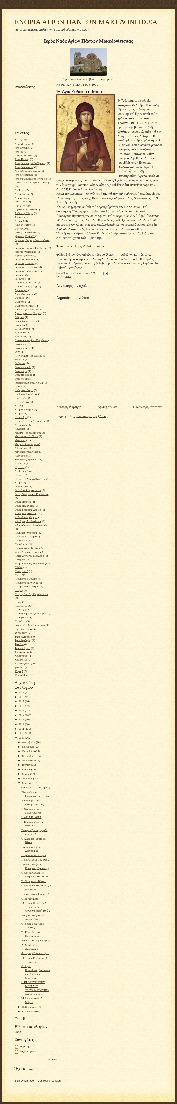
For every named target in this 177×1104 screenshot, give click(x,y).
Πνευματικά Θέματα (26, 578)
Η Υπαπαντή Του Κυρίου (28, 355)
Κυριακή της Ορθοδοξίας (35, 940)
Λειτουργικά (21, 424)
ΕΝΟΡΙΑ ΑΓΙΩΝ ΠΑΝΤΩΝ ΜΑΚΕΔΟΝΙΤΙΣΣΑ (86, 22)
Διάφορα (19, 297)
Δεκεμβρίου (29, 742)
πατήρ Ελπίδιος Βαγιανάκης (30, 563)
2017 (22, 701)
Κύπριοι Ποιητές (24, 409)
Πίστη (18, 575)
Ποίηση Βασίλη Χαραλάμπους (31, 594)
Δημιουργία (21, 290)
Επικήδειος (21, 336)
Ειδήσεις (19, 317)
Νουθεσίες (20, 470)
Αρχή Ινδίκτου (23, 224)
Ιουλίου (26, 764)
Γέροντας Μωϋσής (25, 259)
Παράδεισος (21, 544)
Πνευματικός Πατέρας (27, 586)
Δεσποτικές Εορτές (25, 286)
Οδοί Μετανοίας (30, 898)
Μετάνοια (20, 440)
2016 (22, 705)
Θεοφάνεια (21, 378)
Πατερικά (20, 559)
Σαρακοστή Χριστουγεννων (30, 624)
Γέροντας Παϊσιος (25, 263)
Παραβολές (21, 540)
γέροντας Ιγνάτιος (24, 255)
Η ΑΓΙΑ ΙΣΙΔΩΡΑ (31, 817)
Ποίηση (19, 590)
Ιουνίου (26, 769)
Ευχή (17, 351)
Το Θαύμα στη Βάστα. (33, 881)
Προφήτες (20, 621)
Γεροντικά (20, 278)
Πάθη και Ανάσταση (26, 532)
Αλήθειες (20, 189)
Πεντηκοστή (21, 571)
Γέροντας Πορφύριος (26, 266)
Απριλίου (27, 778)
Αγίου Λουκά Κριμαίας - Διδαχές (33, 182)
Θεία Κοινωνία (23, 367)
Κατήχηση (20, 397)
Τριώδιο (19, 644)
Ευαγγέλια (20, 343)
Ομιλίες (19, 474)
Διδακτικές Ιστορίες (25, 305)
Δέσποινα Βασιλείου (26, 282)
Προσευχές (21, 605)
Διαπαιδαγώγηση (24, 294)
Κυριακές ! (21, 417)
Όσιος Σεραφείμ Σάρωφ (28, 509)
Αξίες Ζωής (21, 205)
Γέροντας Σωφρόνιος (26, 270)
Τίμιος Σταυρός (23, 636)
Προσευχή (20, 609)
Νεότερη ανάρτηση (68, 407)
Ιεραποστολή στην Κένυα (29, 382)
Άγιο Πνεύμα (22, 147)
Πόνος (18, 601)
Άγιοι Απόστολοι (24, 155)
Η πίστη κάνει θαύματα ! (35, 893)
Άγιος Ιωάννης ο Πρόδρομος (30, 163)
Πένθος (19, 567)
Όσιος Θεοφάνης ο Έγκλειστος (32, 494)
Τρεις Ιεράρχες (23, 640)
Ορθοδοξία (21, 486)
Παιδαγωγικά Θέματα (26, 536)
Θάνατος (19, 359)
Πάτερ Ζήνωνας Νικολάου (29, 555)
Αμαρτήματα (22, 193)
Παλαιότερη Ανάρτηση (147, 407)
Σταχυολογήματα (24, 628)
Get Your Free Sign (49, 1080)
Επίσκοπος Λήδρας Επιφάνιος (31, 340)
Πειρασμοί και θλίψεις (33, 855)
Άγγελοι (19, 140)
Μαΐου (26, 773)
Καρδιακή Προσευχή (26, 393)
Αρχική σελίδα (107, 407)
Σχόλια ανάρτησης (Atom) (91, 416)
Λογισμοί (20, 428)
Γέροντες (20, 274)
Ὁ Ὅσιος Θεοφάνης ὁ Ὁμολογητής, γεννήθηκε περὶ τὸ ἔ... (35, 907)
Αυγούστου (28, 760)
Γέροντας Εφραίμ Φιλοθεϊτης (31, 247)
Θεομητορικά (22, 374)
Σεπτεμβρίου (29, 755)
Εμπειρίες (20, 324)
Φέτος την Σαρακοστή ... (35, 953)
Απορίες (19, 217)
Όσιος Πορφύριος (24, 505)
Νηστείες (20, 467)
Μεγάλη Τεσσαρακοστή (28, 432)
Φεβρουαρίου (30, 1006)
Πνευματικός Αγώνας (26, 582)
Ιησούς (18, 386)
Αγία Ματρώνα (23, 143)
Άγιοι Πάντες (22, 159)
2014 (22, 715)
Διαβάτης (24, 1046)
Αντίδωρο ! (21, 201)
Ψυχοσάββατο (22, 674)
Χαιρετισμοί (21, 655)
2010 (22, 732)
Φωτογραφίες (22, 651)
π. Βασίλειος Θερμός (26, 517)
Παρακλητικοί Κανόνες (27, 547)
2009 (22, 737)
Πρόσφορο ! (21, 617)
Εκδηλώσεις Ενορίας (26, 320)
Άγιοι (17, 151)
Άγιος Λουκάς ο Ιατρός (27, 170)
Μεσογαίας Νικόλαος (26, 436)
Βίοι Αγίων (21, 228)
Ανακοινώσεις (22, 197)
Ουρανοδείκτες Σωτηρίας (35, 787)
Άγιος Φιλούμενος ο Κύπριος (31, 178)
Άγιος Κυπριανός (24, 167)
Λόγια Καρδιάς (27, 1051)
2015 (22, 710)
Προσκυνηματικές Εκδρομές (30, 613)
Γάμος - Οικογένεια (25, 232)
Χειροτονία (21, 659)
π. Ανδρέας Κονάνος (26, 513)
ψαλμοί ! (19, 667)
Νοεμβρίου (28, 746)
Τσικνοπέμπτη (22, 648)
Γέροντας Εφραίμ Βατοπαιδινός (32, 240)
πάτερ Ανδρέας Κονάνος (28, 551)
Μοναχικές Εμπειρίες (26, 459)
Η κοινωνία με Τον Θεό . (35, 859)
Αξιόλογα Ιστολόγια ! (26, 209)
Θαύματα (20, 363)
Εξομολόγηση (22, 328)
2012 (22, 724)
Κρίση (18, 405)
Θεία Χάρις (21, 371)
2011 (22, 728)
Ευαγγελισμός (22, 347)
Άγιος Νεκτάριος (24, 174)
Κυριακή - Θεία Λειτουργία (30, 421)
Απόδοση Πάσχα (24, 213)
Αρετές (18, 220)
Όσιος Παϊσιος (23, 501)
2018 (22, 696)
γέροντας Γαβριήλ (25, 236)
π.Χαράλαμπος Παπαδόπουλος (32, 524)
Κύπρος (19, 413)
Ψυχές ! (19, 671)
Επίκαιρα (20, 332)
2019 (22, 692)
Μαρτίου (27, 782)
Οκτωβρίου (28, 751)
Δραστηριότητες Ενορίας (28, 313)
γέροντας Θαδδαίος (25, 251)
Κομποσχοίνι (22, 401)
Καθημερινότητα (24, 390)
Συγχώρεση (21, 632)
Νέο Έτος (20, 463)
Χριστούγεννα (22, 663)
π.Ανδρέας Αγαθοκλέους (28, 521)
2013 (22, 719)
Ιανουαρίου (28, 1011)
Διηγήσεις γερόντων (26, 309)
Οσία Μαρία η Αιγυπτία (28, 490)
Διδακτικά (20, 301)
